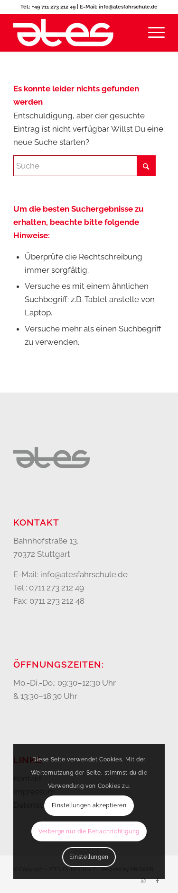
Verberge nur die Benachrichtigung (89, 831)
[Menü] (152, 33)
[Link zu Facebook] (157, 881)
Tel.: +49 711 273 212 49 (48, 7)
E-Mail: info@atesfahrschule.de (119, 7)
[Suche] (84, 165)
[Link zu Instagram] (143, 881)
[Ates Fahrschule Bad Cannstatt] (73, 33)
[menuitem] (152, 33)
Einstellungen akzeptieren (89, 805)
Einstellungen (89, 857)
